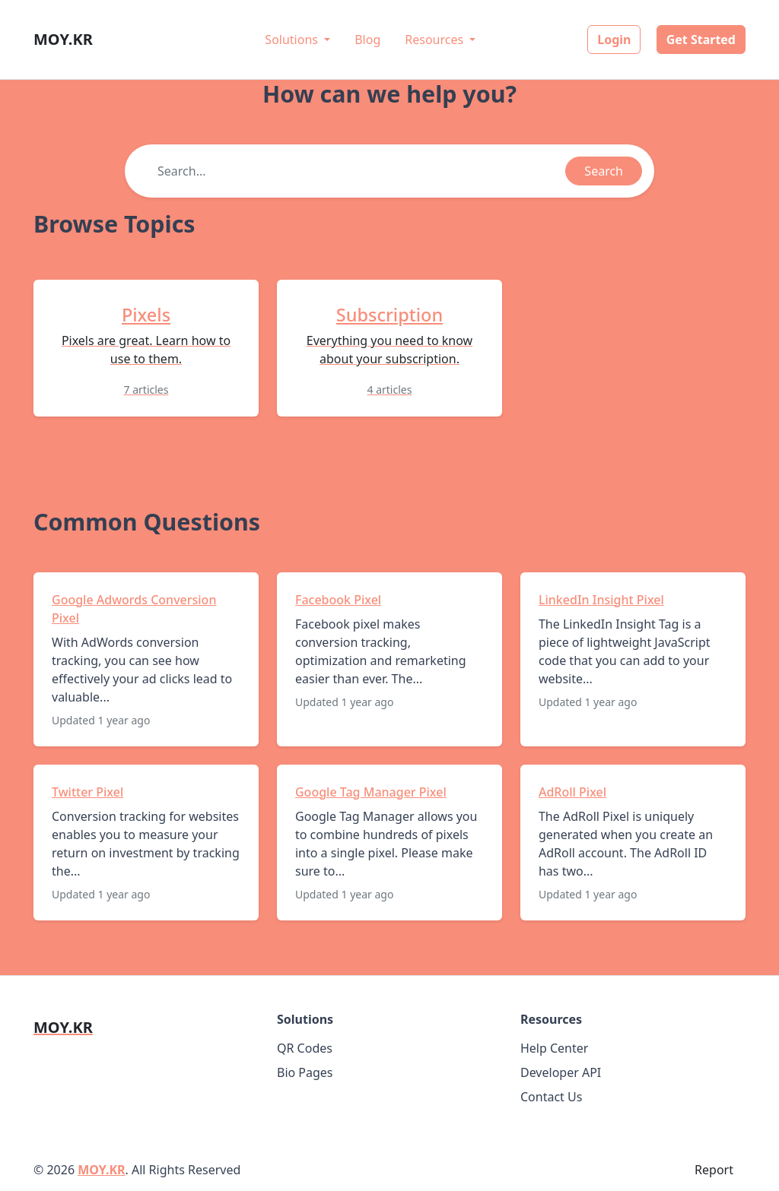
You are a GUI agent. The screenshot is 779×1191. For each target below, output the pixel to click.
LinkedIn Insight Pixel (601, 599)
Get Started (701, 39)
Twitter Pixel (87, 792)
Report (714, 1169)
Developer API (560, 1072)
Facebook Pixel (338, 599)
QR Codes (304, 1048)
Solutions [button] (293, 39)
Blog (367, 39)
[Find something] (357, 171)
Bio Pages (305, 1072)
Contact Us (551, 1096)
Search (603, 171)
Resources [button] (435, 39)
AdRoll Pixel (572, 792)
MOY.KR (101, 1169)
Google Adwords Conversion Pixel (134, 608)
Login (614, 39)
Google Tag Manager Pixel (371, 792)
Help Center (554, 1048)
